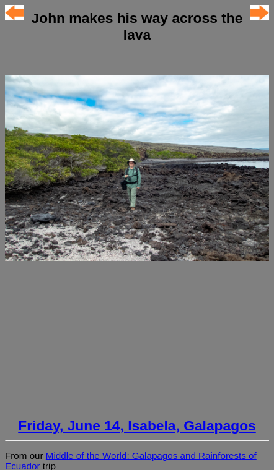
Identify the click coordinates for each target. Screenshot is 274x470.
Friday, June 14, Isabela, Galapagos (136, 425)
